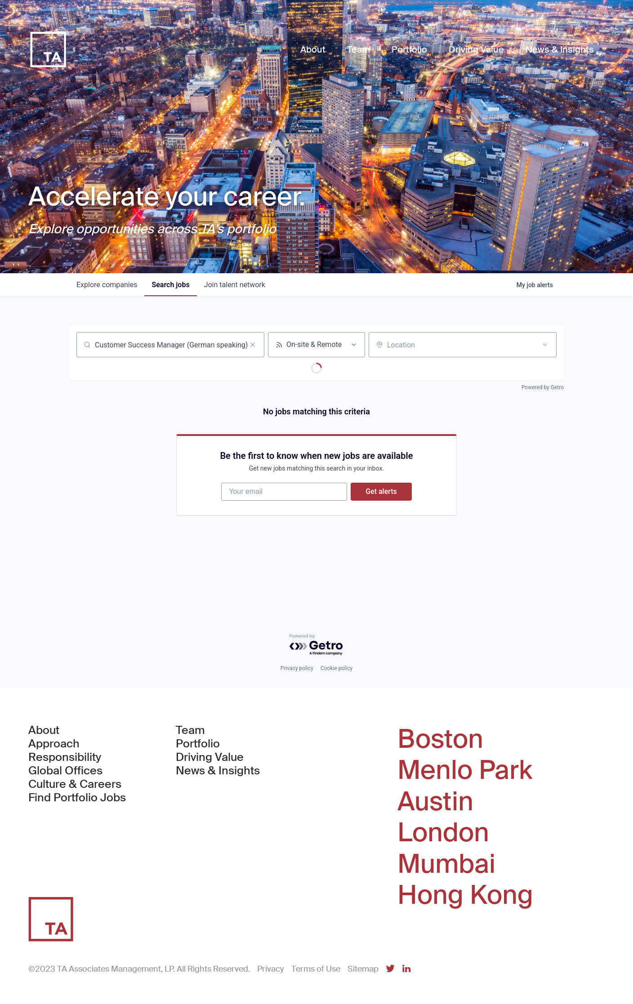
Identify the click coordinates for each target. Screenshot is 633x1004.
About (43, 730)
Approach (54, 744)
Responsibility (64, 757)
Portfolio (198, 744)
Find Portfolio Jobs (77, 797)
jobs (170, 284)
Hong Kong (465, 895)
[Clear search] (253, 345)
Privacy (270, 969)
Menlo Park (464, 770)
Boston (440, 739)
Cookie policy (336, 668)
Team (190, 730)
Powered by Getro (543, 387)
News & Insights (218, 770)
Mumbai (446, 864)
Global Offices (65, 770)
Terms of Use (315, 969)
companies (106, 284)
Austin (435, 801)
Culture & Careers (74, 784)
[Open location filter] (545, 345)
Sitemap (363, 969)
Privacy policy (297, 668)
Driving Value (210, 757)
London (443, 833)
